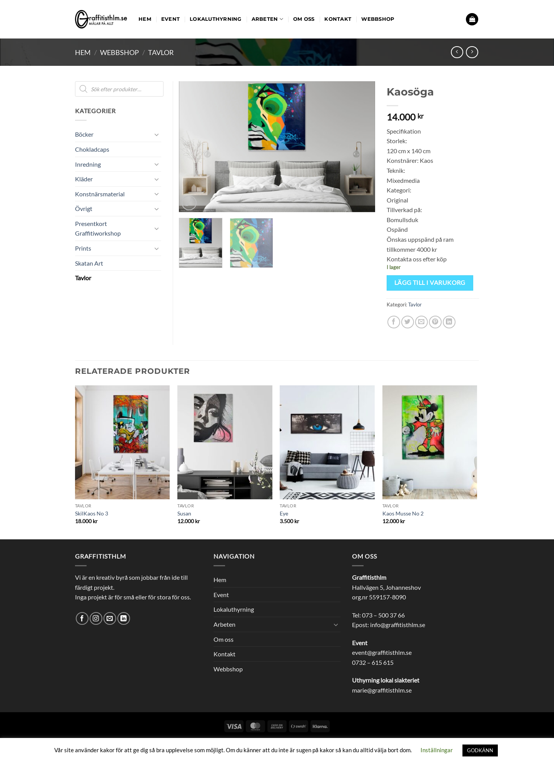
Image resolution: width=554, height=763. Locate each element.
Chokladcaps (92, 149)
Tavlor (161, 52)
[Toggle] (156, 134)
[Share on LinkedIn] (449, 322)
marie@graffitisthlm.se (382, 690)
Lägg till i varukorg (430, 282)
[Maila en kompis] (421, 322)
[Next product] (457, 52)
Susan (184, 513)
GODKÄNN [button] (480, 750)
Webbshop (377, 19)
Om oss (304, 19)
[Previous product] (472, 52)
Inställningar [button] (437, 749)
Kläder (84, 178)
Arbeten (267, 19)
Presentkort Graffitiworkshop (98, 228)
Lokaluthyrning (216, 19)
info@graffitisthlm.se (397, 624)
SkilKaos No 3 (91, 513)
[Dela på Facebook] (393, 322)
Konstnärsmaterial (100, 193)
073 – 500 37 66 (383, 615)
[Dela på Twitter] (407, 322)
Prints (83, 248)
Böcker (84, 134)
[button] (472, 19)
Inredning (88, 164)
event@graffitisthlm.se (382, 652)
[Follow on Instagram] (96, 618)
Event (170, 19)
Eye (284, 513)
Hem (144, 19)
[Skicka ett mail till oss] (109, 618)
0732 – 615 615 (373, 662)
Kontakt (337, 19)
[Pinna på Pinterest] (435, 322)
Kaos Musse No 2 (403, 513)
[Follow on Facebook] (82, 618)
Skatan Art (89, 263)
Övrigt (83, 208)
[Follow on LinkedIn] (123, 618)
